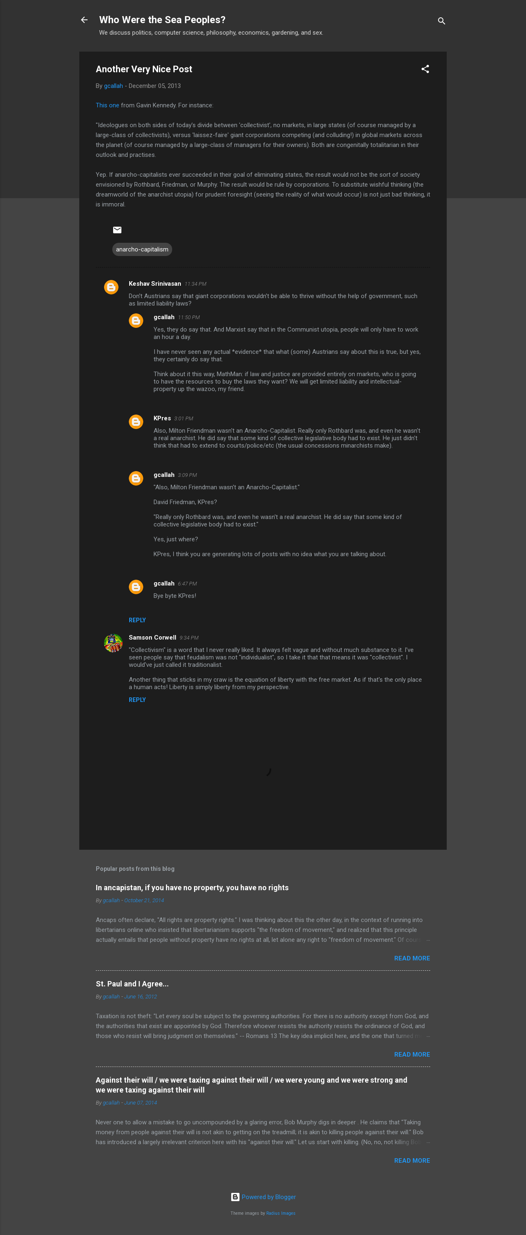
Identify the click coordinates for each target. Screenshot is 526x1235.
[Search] (442, 22)
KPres (162, 418)
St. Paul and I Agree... (132, 983)
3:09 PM (187, 475)
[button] (425, 70)
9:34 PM (189, 638)
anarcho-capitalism (142, 249)
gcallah (164, 317)
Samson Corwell (152, 637)
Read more (412, 958)
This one (107, 105)
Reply (137, 620)
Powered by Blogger (263, 1197)
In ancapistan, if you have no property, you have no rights (192, 887)
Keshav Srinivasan (155, 283)
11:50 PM (189, 317)
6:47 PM (187, 584)
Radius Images (281, 1213)
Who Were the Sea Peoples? (162, 20)
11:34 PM (195, 284)
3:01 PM (183, 418)
